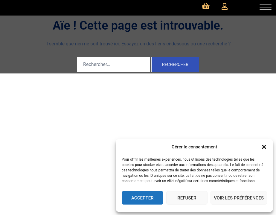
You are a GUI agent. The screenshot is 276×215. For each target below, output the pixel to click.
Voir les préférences (239, 198)
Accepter (142, 198)
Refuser (186, 198)
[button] (264, 147)
